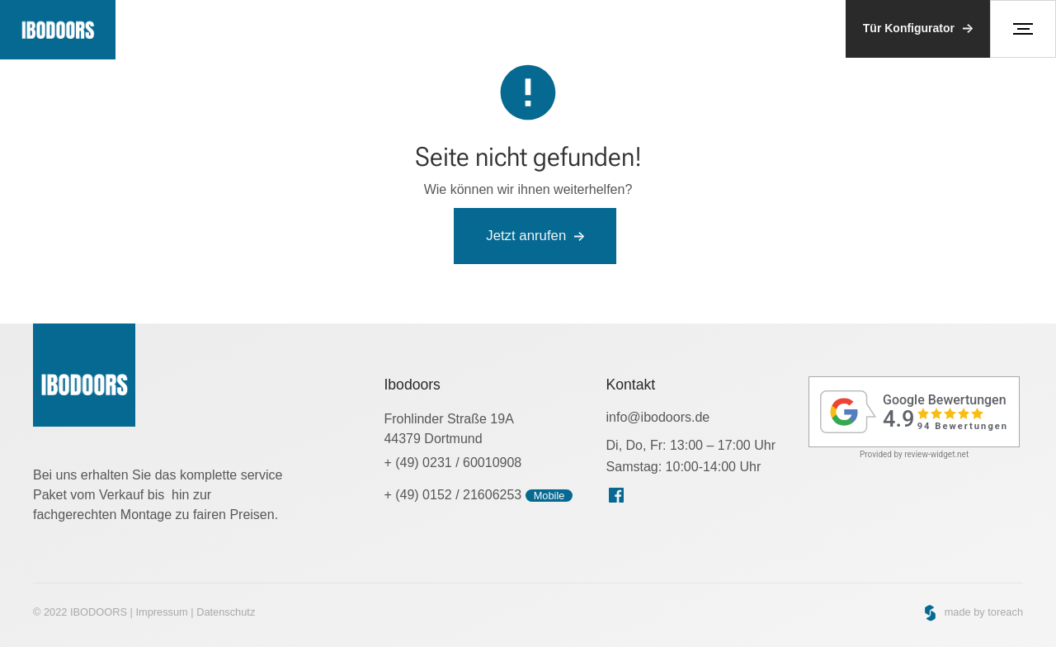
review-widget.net (936, 454)
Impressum (161, 612)
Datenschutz (225, 612)
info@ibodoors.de (658, 417)
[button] (1023, 29)
